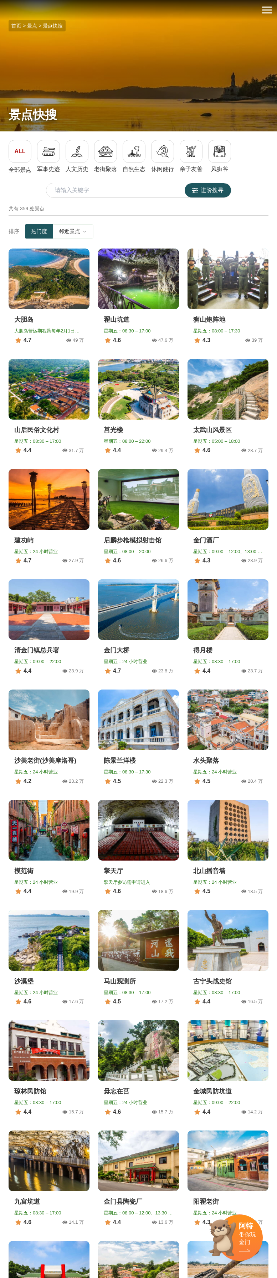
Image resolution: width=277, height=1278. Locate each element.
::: (2, 4)
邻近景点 (73, 231)
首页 (16, 26)
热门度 (39, 231)
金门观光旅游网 (138, 10)
